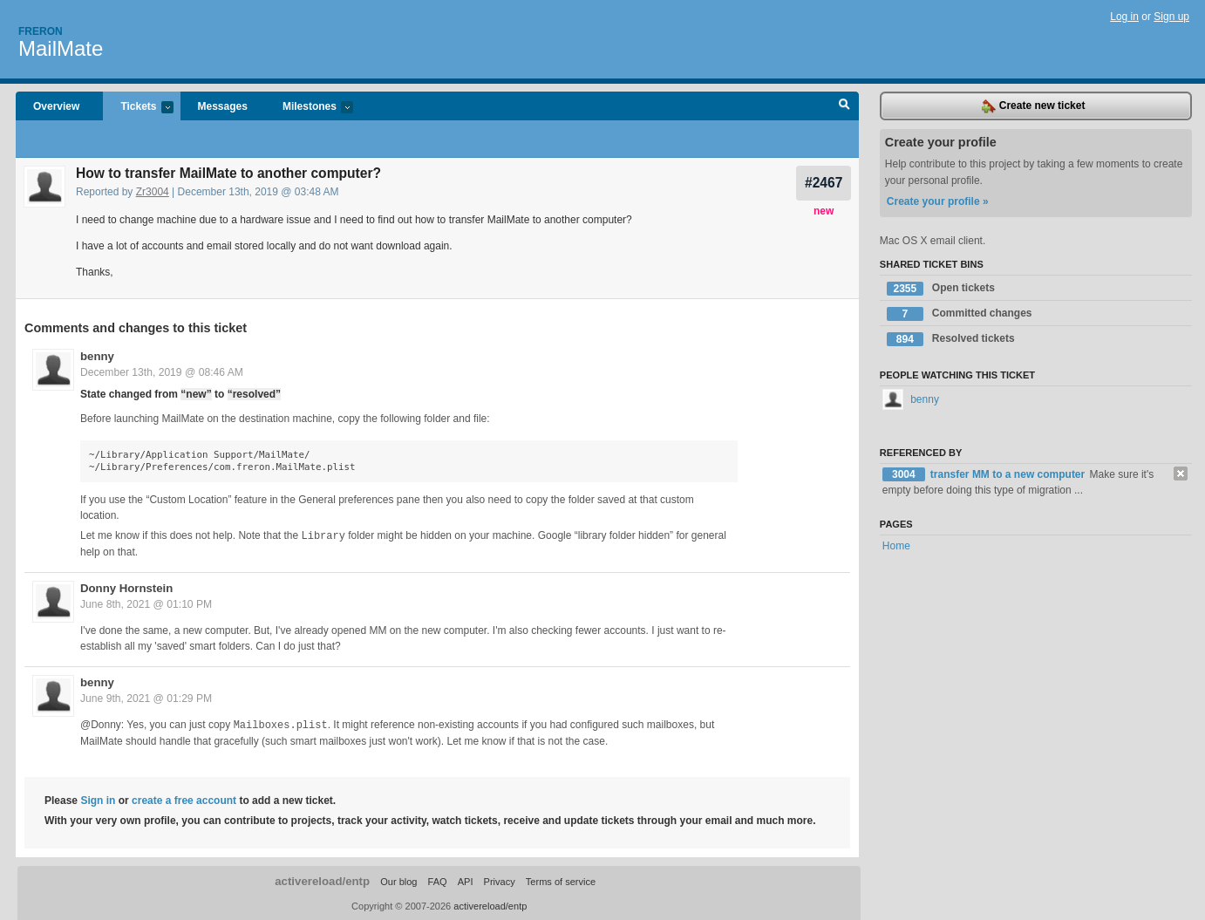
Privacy (499, 880)
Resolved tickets (951, 339)
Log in (1124, 16)
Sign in (97, 799)
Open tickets (941, 289)
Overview (56, 106)
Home (896, 546)
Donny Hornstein (126, 587)
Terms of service (561, 880)
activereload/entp (322, 879)
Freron (40, 31)
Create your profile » (938, 201)
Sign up (1171, 16)
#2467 (823, 182)
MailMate (60, 48)
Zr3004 (152, 192)
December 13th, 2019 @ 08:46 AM (161, 372)
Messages (223, 106)
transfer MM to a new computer (1009, 474)
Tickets (138, 107)
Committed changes (959, 314)
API (465, 880)
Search (844, 106)
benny (97, 356)
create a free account (184, 799)
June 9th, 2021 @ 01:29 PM (146, 698)
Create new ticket (1033, 106)
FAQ (437, 880)
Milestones (309, 107)
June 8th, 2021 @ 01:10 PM (146, 603)
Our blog (398, 880)
